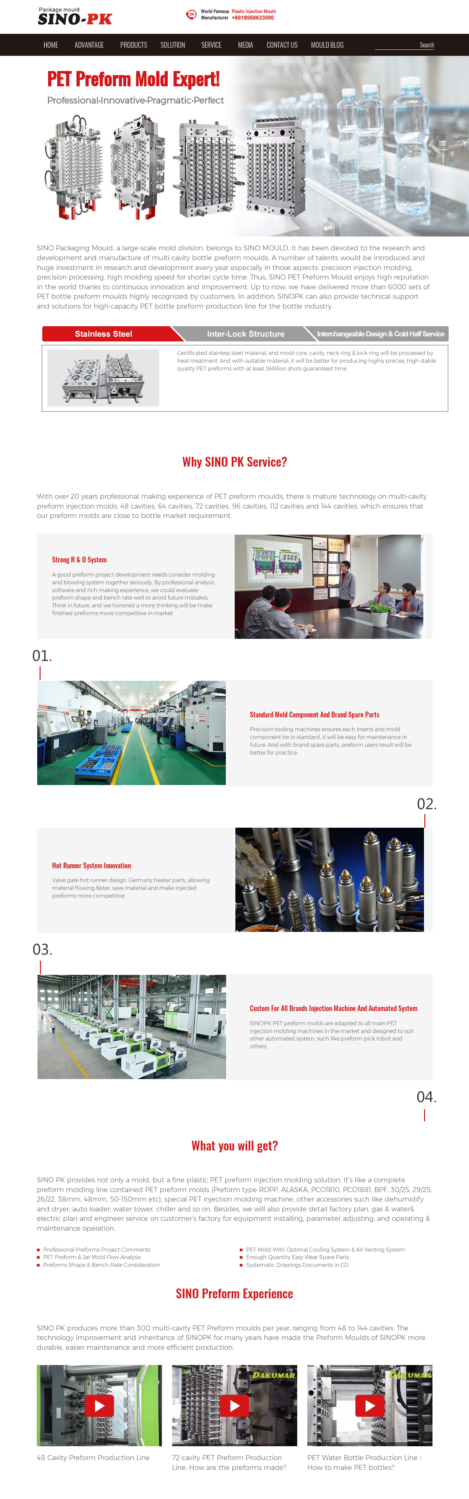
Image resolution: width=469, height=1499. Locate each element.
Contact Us (282, 45)
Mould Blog (327, 45)
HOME (51, 45)
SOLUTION (173, 45)
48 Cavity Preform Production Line (93, 1458)
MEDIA (245, 45)
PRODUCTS (133, 45)
